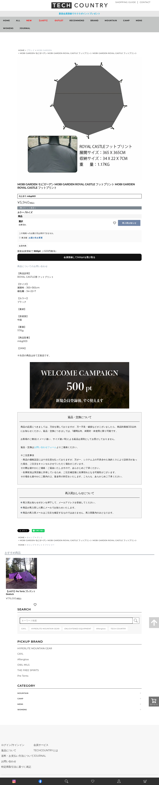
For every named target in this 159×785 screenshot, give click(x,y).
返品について (8, 750)
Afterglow (23, 659)
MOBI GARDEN (44, 50)
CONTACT (145, 2)
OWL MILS (23, 664)
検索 (136, 621)
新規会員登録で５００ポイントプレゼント (79, 13)
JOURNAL (25, 28)
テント (40, 537)
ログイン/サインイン (12, 745)
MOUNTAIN (111, 20)
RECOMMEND (77, 20)
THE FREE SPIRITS (28, 670)
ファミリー (50, 545)
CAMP (126, 20)
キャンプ (31, 537)
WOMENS (8, 28)
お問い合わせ (8, 761)
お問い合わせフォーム (45, 447)
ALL (18, 20)
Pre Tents (22, 675)
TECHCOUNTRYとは (46, 750)
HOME (6, 20)
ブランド (31, 50)
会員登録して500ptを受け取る (79, 257)
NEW (29, 20)
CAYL (20, 653)
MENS (139, 20)
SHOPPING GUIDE (125, 2)
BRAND (95, 20)
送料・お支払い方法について (17, 755)
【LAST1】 (43, 20)
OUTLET (59, 20)
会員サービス (41, 745)
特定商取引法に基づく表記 (16, 766)
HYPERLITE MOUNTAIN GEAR (34, 648)
